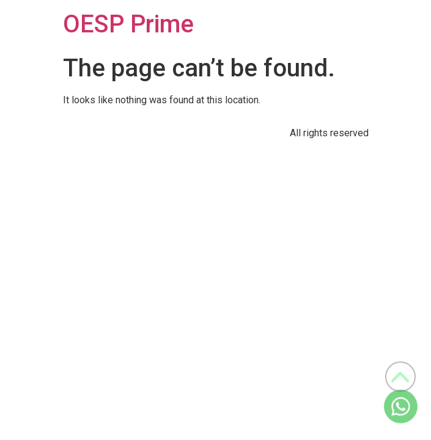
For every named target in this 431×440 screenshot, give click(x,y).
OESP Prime (128, 24)
